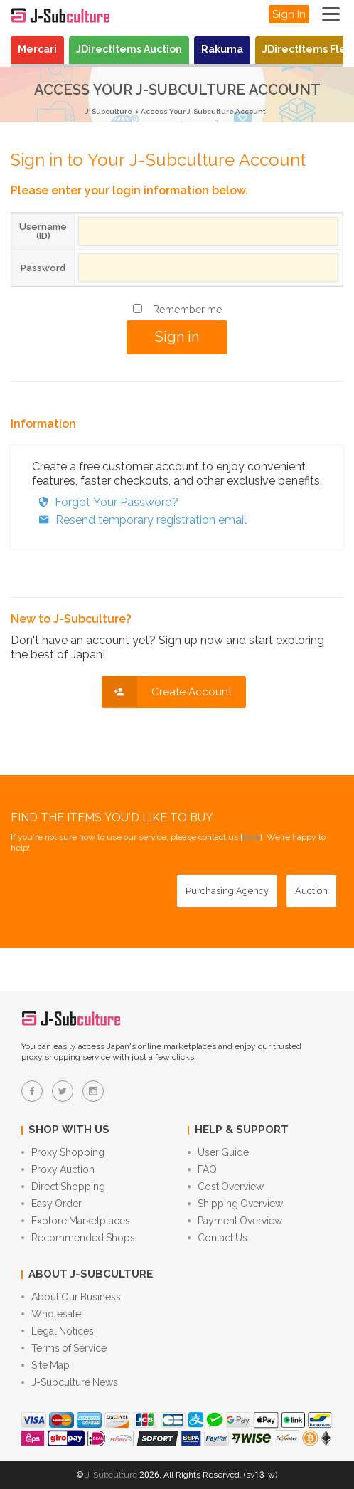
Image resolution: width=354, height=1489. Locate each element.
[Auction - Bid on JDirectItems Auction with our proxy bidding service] (311, 891)
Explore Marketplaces (75, 1220)
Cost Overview (226, 1186)
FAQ (202, 1169)
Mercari (37, 49)
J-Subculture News (69, 1382)
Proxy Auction (58, 1169)
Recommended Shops (78, 1237)
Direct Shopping (63, 1186)
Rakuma (222, 49)
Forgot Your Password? (105, 502)
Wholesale (51, 1314)
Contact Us (217, 1237)
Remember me (187, 309)
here (251, 837)
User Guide (218, 1152)
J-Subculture (108, 111)
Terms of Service (64, 1348)
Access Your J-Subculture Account (203, 111)
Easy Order (51, 1203)
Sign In (289, 14)
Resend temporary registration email (139, 520)
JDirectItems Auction (129, 49)
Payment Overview (235, 1220)
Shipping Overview (235, 1203)
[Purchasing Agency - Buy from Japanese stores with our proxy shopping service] (227, 891)
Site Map (45, 1365)
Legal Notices (57, 1331)
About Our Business (71, 1297)
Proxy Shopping (62, 1152)
